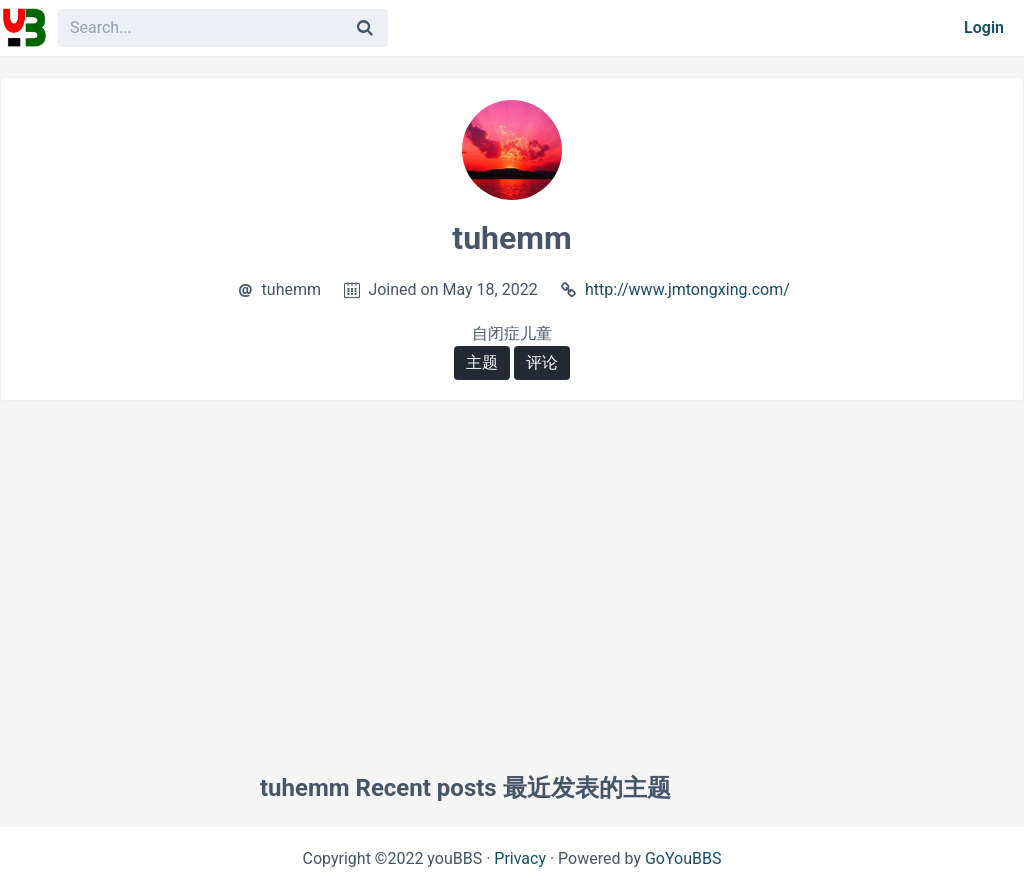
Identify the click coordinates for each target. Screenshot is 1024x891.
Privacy (520, 858)
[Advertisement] (512, 561)
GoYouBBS (683, 858)
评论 (542, 362)
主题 (482, 362)
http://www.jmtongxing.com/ (687, 289)
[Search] (365, 28)
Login (984, 27)
